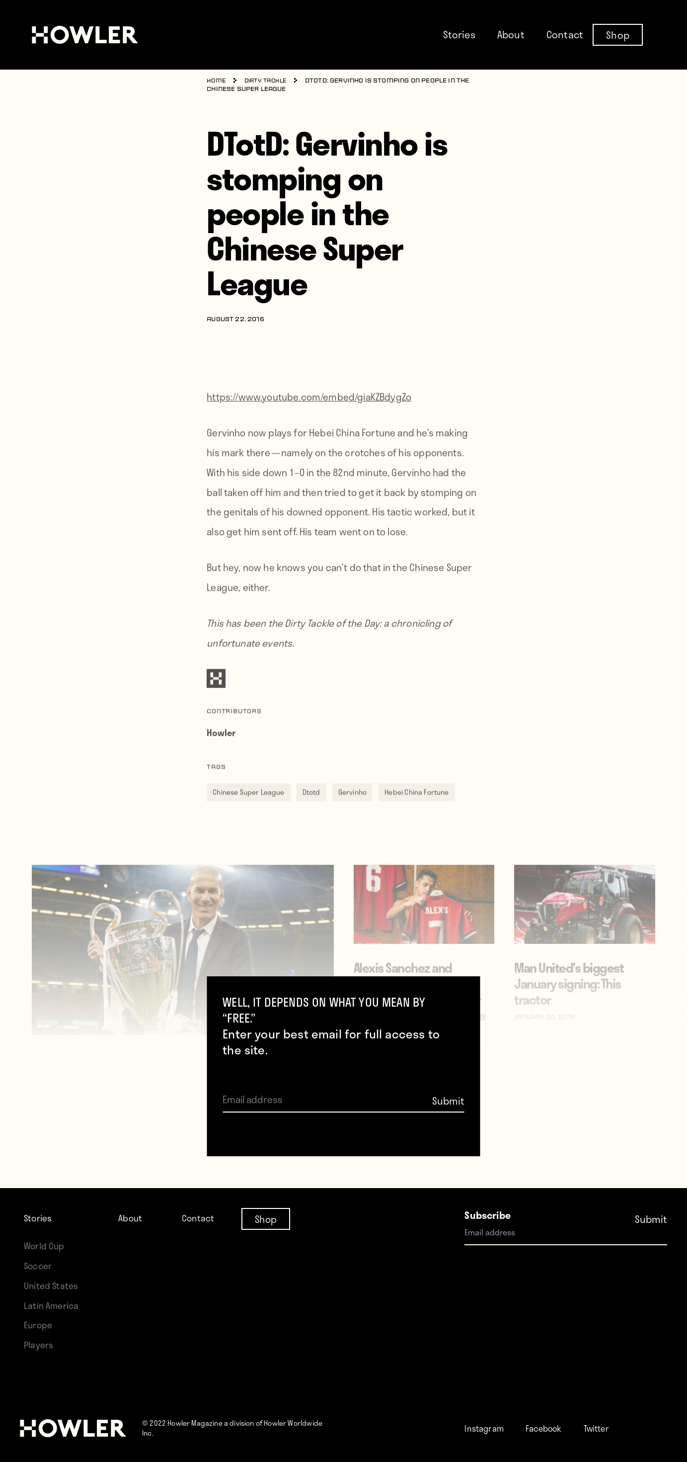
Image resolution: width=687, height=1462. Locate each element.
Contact (564, 34)
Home (217, 81)
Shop (617, 34)
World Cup (46, 1245)
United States (52, 1285)
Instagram (487, 1428)
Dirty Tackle (269, 81)
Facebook (553, 1428)
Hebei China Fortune (416, 805)
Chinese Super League (248, 805)
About (511, 34)
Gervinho (352, 805)
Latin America (53, 1305)
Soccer (39, 1265)
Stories (459, 34)
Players (40, 1344)
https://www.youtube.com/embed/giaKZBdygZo (309, 410)
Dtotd (311, 805)
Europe (39, 1324)
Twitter (611, 1428)
